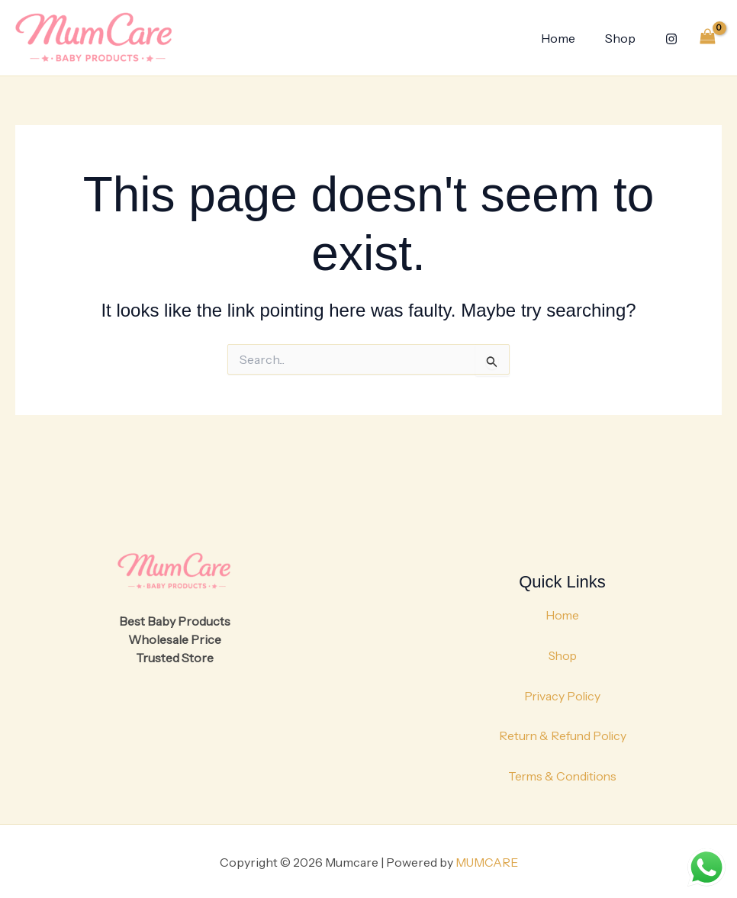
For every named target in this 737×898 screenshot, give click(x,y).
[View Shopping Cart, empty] (707, 38)
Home (566, 38)
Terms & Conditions (562, 773)
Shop (622, 38)
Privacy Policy (562, 694)
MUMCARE (487, 859)
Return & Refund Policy (562, 734)
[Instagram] (671, 39)
